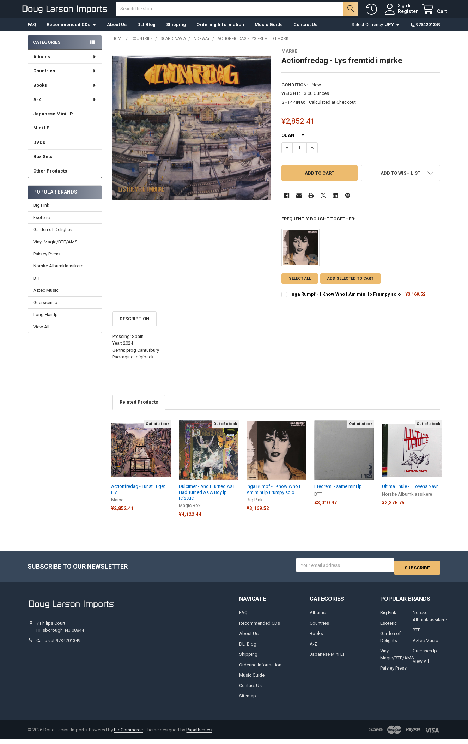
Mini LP (41, 135)
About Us (117, 31)
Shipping (176, 31)
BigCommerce (128, 734)
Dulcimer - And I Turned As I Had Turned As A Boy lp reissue (207, 499)
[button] (400, 180)
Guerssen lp (45, 309)
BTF (37, 285)
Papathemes (199, 734)
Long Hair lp (45, 321)
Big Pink (41, 212)
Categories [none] (46, 49)
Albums (64, 63)
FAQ (32, 31)
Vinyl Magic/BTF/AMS (55, 248)
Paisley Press (46, 261)
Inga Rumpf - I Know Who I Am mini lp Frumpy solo (345, 301)
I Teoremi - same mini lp (338, 493)
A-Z (64, 106)
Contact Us (305, 31)
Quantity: (293, 142)
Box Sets (42, 163)
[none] (191, 134)
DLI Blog (146, 31)
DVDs (39, 149)
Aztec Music (46, 297)
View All (41, 334)
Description (135, 325)
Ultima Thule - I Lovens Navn (410, 493)
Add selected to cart (353, 285)
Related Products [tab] (139, 409)
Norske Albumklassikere (58, 273)
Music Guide (269, 31)
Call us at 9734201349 (58, 645)
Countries (64, 77)
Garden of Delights (52, 236)
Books (64, 92)
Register (401, 15)
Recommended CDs (71, 31)
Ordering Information (220, 31)
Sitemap (247, 700)
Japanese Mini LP (53, 120)
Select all (300, 285)
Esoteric (41, 224)
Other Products (50, 178)
